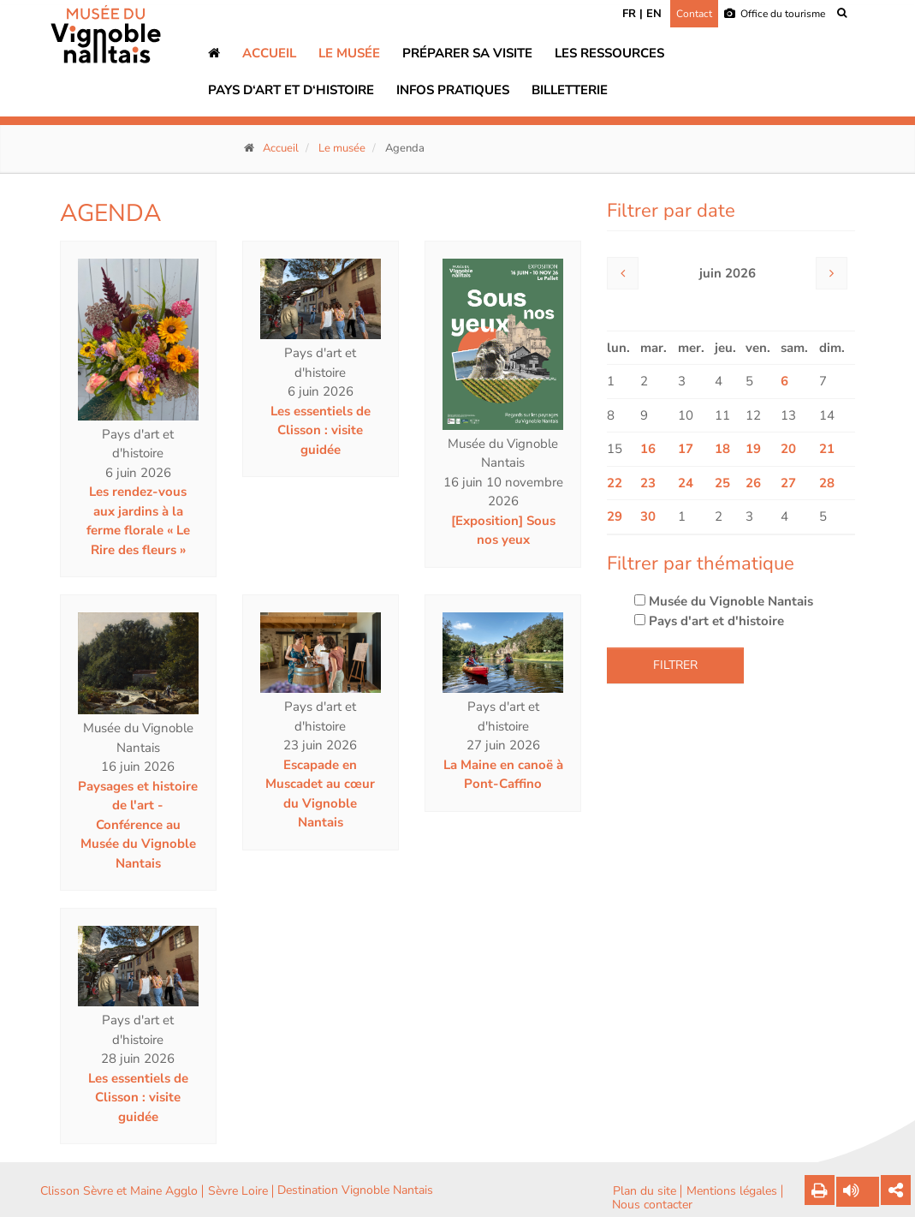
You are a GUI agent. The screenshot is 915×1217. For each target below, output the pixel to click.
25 (722, 483)
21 (827, 448)
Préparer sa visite (467, 53)
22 (614, 483)
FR (629, 13)
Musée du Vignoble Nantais (723, 601)
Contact (694, 14)
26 (753, 483)
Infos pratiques (452, 89)
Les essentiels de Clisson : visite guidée (320, 430)
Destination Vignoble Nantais (355, 1190)
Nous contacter (652, 1205)
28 (827, 483)
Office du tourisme (774, 14)
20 (788, 448)
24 (685, 483)
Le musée (349, 53)
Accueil (269, 53)
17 (685, 448)
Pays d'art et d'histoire (709, 620)
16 (648, 448)
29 (614, 516)
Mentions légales (731, 1191)
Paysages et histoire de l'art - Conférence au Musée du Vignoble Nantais (138, 825)
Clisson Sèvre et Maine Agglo (119, 1191)
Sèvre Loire (238, 1191)
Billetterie (570, 89)
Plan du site (644, 1191)
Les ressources (609, 53)
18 (722, 448)
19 (753, 448)
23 (648, 483)
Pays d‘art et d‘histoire (291, 89)
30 (648, 516)
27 (788, 483)
